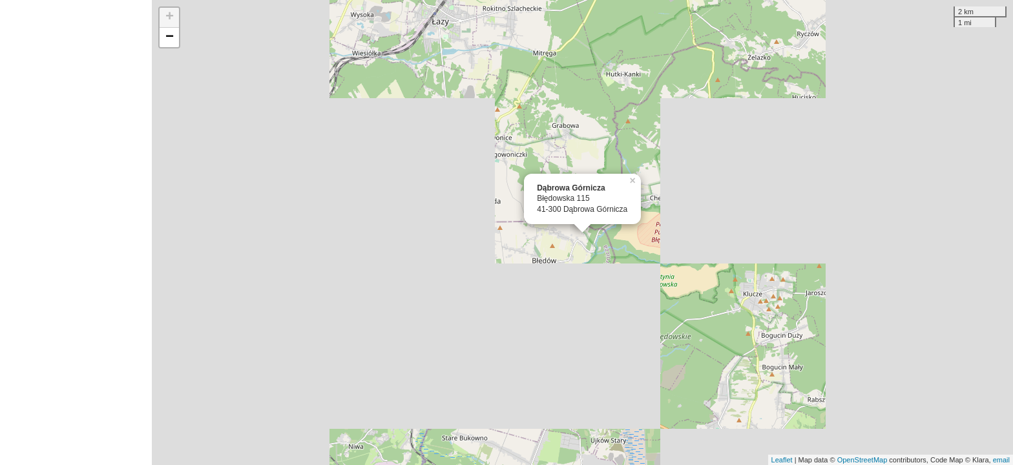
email (1001, 460)
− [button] (169, 37)
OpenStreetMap (862, 460)
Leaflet (782, 460)
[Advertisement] (76, 232)
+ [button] (169, 17)
